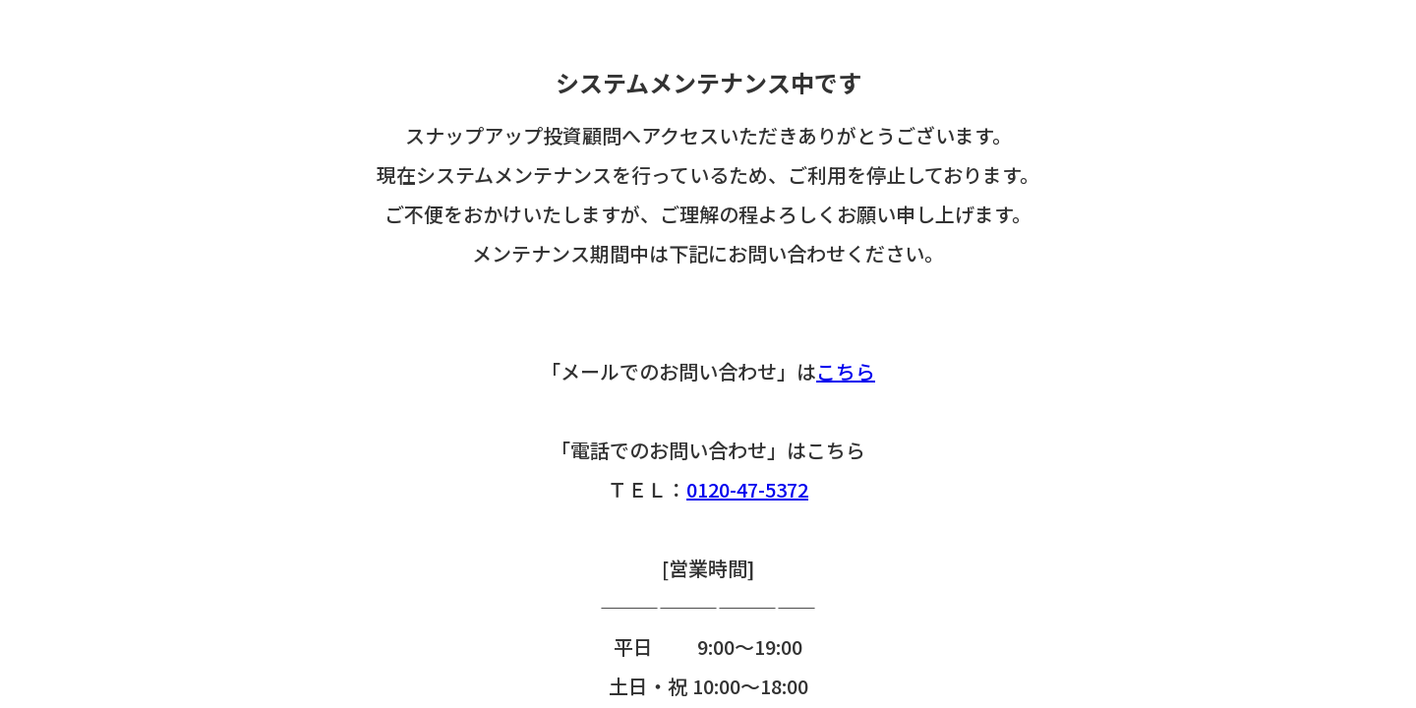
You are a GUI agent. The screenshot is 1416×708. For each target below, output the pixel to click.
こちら (845, 371)
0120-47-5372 (747, 489)
